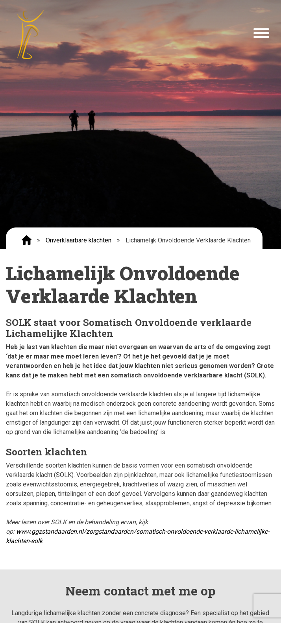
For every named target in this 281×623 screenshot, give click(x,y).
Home (26, 240)
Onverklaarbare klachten (78, 240)
